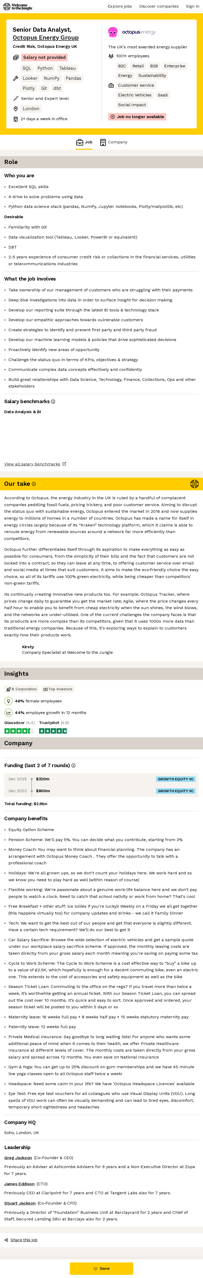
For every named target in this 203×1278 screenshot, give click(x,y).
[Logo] (17, 6)
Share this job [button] (27, 606)
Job (84, 142)
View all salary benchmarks (39, 585)
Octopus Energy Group (46, 37)
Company (113, 142)
